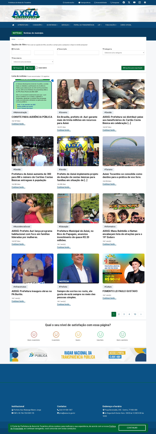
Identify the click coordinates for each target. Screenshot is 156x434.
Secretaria (16, 58)
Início (13, 39)
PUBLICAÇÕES (111, 25)
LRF (100, 25)
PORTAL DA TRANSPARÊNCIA (84, 25)
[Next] (135, 314)
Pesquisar (18, 68)
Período (16, 49)
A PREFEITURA (23, 25)
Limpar (29, 68)
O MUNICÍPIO (38, 25)
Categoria (107, 49)
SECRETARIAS (52, 25)
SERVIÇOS (66, 25)
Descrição (62, 49)
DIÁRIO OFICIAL (126, 25)
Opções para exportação (132, 68)
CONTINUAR (132, 428)
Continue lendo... (18, 124)
